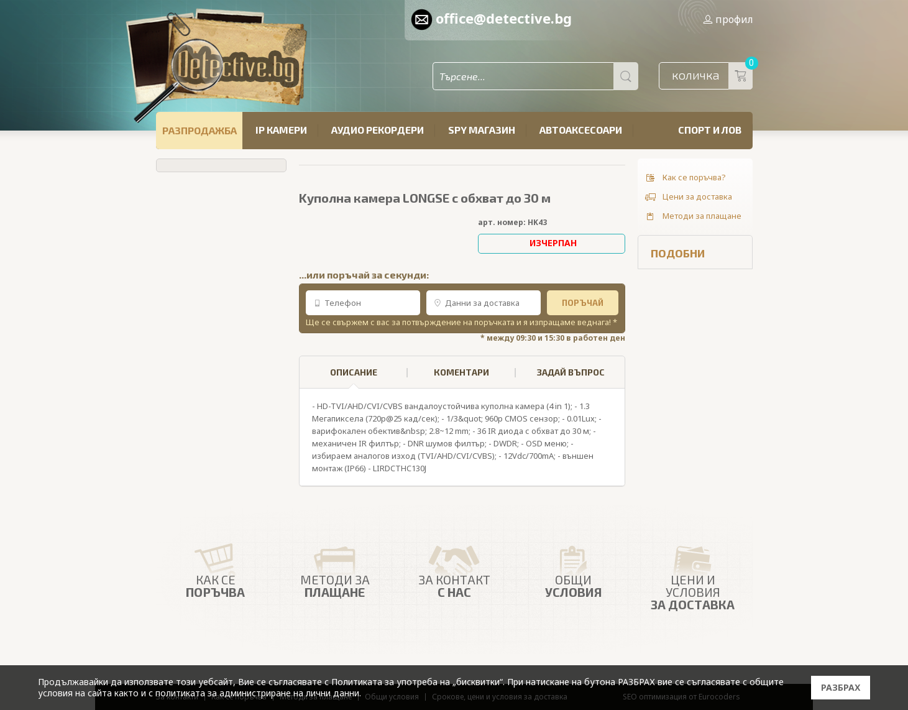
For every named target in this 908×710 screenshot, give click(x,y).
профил (728, 19)
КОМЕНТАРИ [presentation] (461, 372)
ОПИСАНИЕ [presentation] (354, 378)
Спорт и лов (709, 130)
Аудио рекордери (377, 130)
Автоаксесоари (580, 130)
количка (712, 76)
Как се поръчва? (685, 178)
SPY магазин (481, 130)
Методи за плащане (692, 216)
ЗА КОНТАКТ (454, 568)
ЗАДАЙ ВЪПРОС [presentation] (571, 372)
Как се (215, 568)
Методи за (335, 568)
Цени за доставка (688, 197)
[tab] (354, 372)
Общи (573, 568)
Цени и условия (693, 574)
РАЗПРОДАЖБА (199, 130)
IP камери (281, 130)
